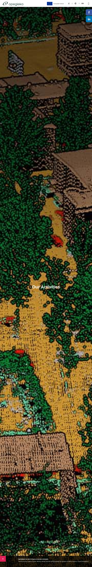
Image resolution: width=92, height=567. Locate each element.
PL (79, 3)
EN (83, 3)
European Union (55, 3)
